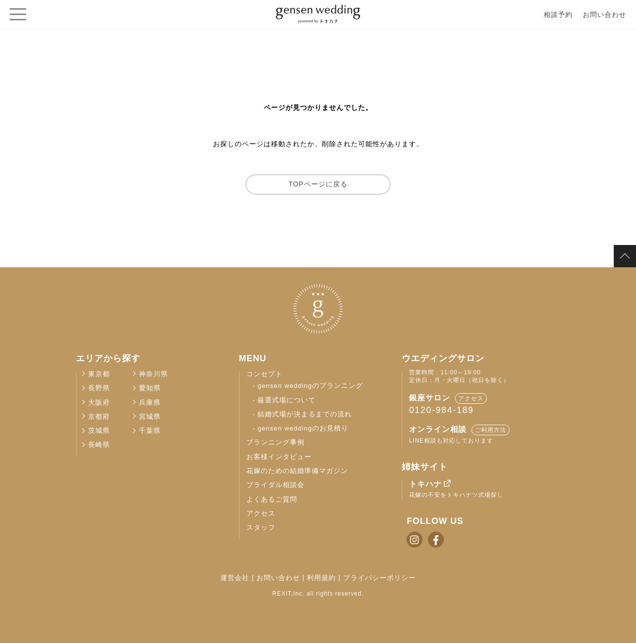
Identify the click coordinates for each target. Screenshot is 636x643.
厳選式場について (286, 400)
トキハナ (425, 484)
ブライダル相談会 (275, 485)
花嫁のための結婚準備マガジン (297, 471)
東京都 (99, 374)
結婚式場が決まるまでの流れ (304, 414)
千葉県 (150, 430)
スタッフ (260, 527)
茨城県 (99, 430)
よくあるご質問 (271, 499)
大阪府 (99, 402)
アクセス (260, 513)
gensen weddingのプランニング (310, 385)
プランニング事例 (275, 442)
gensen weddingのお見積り (302, 428)
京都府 (99, 416)
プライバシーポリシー (379, 578)
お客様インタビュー (279, 456)
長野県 (99, 388)
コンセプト (264, 374)
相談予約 (558, 14)
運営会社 (234, 578)
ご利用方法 (490, 430)
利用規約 (321, 578)
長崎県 (99, 444)
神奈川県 (153, 374)
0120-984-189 (441, 410)
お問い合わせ (604, 14)
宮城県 (150, 416)
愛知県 (150, 388)
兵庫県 (150, 402)
